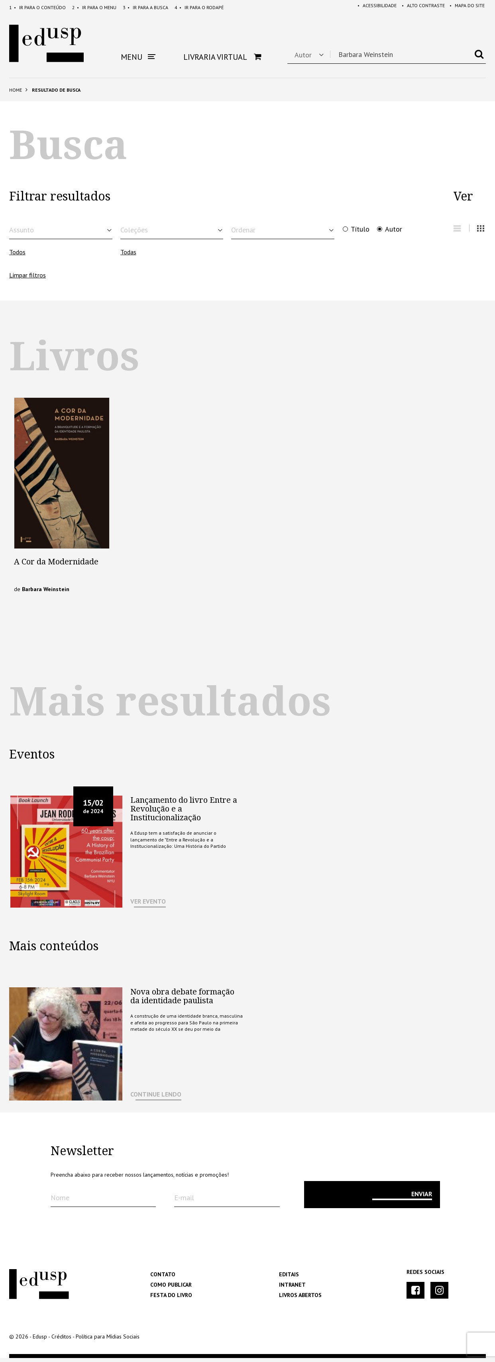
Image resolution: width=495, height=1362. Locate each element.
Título (360, 229)
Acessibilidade (373, 7)
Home (15, 90)
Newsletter (82, 1155)
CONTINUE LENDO (155, 1098)
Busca (145, 7)
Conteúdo (37, 7)
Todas (128, 256)
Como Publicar (171, 1288)
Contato (162, 1278)
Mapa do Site (465, 7)
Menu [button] (138, 57)
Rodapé (199, 7)
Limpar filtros (27, 279)
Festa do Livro (171, 1299)
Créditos (61, 1340)
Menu (94, 7)
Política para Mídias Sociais (107, 1340)
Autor (393, 229)
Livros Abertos (300, 1299)
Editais (289, 1278)
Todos (17, 256)
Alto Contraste (420, 7)
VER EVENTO (148, 905)
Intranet (292, 1288)
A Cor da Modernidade (56, 565)
